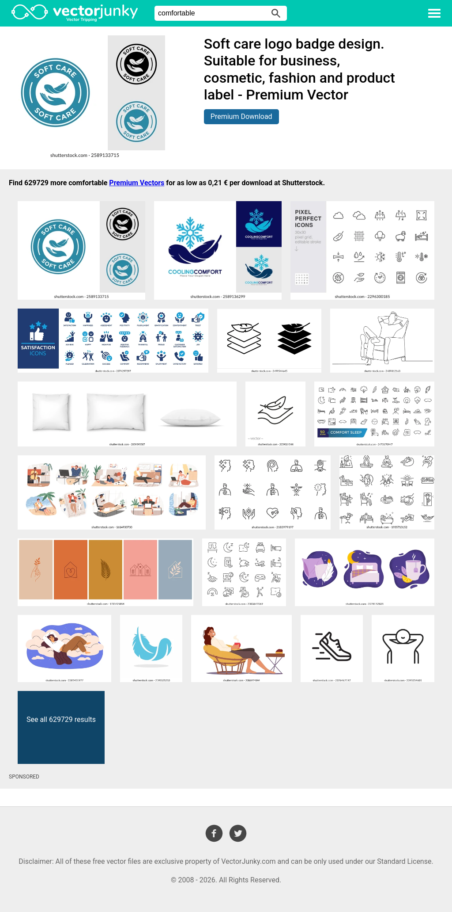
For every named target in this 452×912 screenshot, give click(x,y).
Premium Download (241, 116)
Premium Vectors (136, 183)
